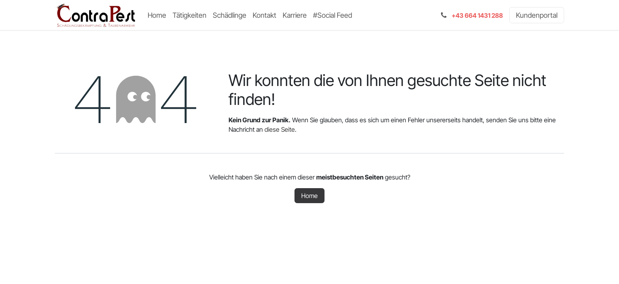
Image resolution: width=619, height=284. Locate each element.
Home (309, 196)
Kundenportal (536, 15)
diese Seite (279, 129)
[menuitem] (156, 15)
